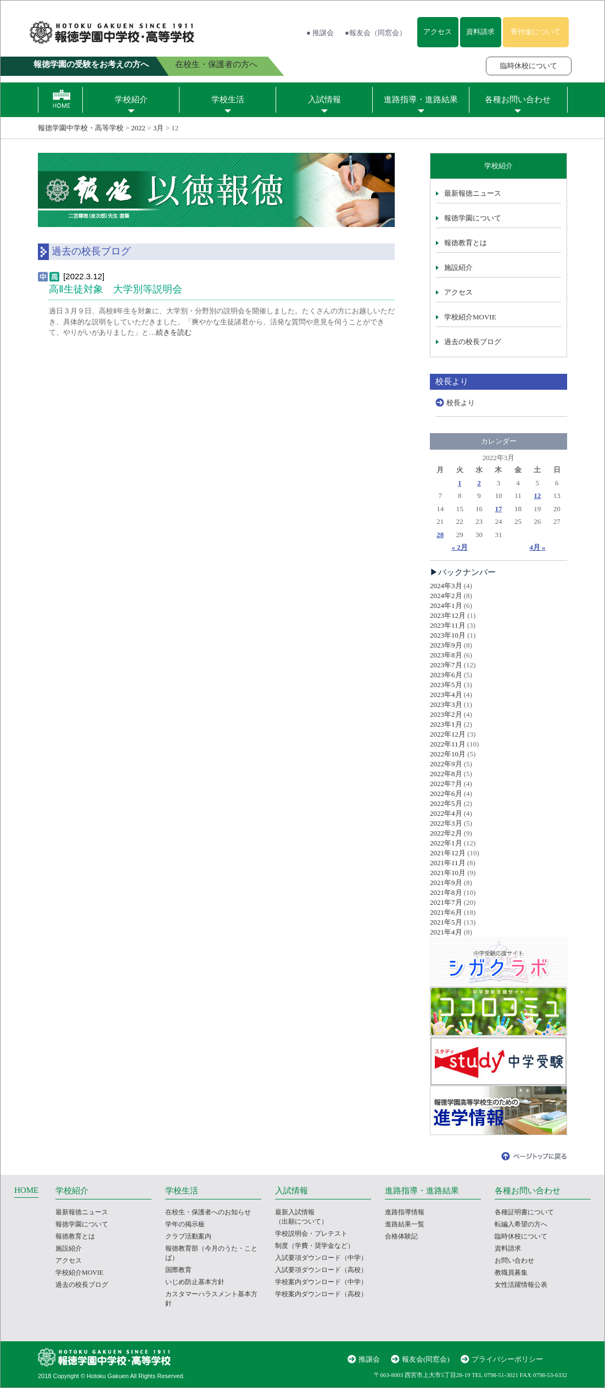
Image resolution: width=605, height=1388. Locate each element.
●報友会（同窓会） (375, 33)
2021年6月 (446, 912)
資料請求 (480, 31)
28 (440, 534)
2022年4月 (446, 813)
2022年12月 (448, 734)
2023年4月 (446, 694)
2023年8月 (446, 655)
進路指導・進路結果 (421, 99)
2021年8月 (446, 892)
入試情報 (324, 99)
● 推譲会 (320, 33)
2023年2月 (446, 714)
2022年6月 (446, 793)
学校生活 (227, 99)
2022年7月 (446, 783)
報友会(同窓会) (426, 1359)
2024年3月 (446, 586)
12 (537, 495)
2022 (138, 128)
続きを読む (174, 332)
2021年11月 (448, 863)
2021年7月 (446, 902)
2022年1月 (446, 843)
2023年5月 (446, 685)
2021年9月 (446, 882)
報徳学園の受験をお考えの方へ (91, 64)
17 (498, 509)
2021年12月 (448, 853)
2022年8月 (446, 774)
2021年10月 (448, 873)
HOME (26, 1190)
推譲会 (369, 1359)
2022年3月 (446, 823)
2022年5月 (446, 803)
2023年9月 (446, 645)
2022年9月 (446, 764)
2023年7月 (446, 665)
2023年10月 (448, 635)
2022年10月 (448, 754)
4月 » (537, 547)
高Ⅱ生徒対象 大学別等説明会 (115, 289)
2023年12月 (448, 615)
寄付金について (536, 31)
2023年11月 (448, 625)
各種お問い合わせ (518, 99)
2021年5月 (446, 922)
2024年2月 (446, 595)
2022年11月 (448, 744)
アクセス (437, 31)
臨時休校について (528, 66)
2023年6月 (446, 675)
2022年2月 (446, 833)
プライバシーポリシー (507, 1359)
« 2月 (460, 547)
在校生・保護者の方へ (216, 64)
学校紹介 (131, 99)
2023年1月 (446, 724)
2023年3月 (446, 704)
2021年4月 (446, 932)
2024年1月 (446, 605)
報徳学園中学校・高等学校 (81, 128)
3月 (158, 128)
